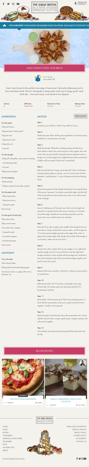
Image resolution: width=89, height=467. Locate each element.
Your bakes (7, 435)
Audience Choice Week (12, 438)
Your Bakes (30, 25)
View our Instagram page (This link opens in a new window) (13, 4)
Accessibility (81, 438)
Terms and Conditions (76, 426)
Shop (50, 25)
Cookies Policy (79, 435)
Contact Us (82, 25)
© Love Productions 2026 (14, 459)
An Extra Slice (61, 25)
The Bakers (42, 25)
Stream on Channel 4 (76, 4)
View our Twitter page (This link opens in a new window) (8, 4)
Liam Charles (48, 77)
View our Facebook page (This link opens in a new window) (3, 4)
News (12, 25)
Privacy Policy (80, 432)
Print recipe (80, 116)
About (72, 25)
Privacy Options (79, 429)
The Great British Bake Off (44, 7)
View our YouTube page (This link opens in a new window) (18, 4)
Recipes (19, 25)
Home (4, 25)
